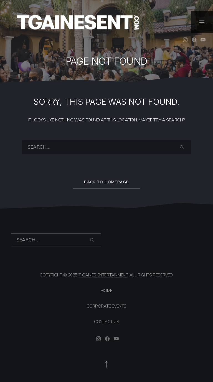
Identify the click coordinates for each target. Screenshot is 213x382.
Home (106, 290)
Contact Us (106, 321)
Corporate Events (106, 306)
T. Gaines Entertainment (103, 275)
